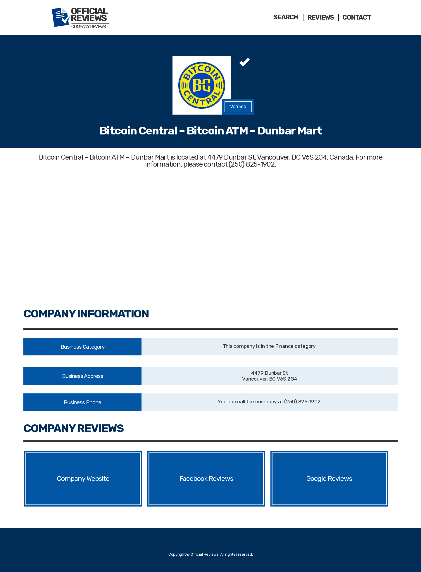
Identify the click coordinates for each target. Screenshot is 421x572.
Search (286, 17)
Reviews (320, 17)
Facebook (193, 479)
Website (99, 479)
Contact (356, 17)
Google (316, 479)
